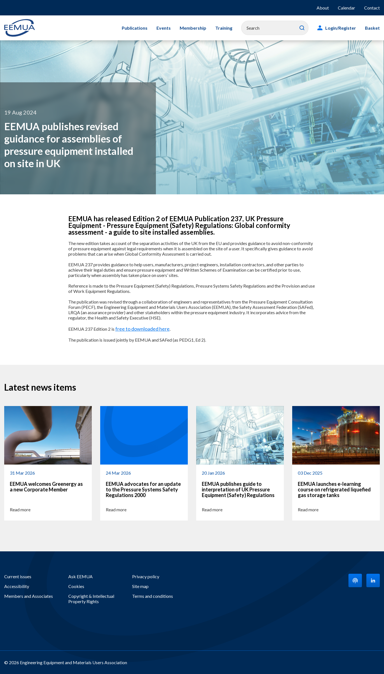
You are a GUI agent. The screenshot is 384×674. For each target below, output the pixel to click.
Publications (134, 28)
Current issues (17, 576)
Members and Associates (28, 596)
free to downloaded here (142, 329)
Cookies (76, 586)
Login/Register (340, 28)
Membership (193, 28)
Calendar (346, 7)
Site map (140, 586)
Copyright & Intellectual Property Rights (91, 598)
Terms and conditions (152, 596)
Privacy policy (145, 576)
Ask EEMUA (80, 576)
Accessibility (16, 586)
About (323, 7)
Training (223, 28)
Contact (372, 7)
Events (163, 28)
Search (302, 28)
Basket (372, 28)
